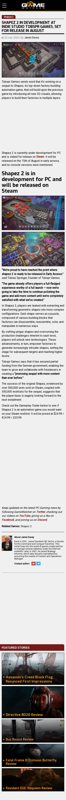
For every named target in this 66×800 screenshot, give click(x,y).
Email (34, 563)
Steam (40, 156)
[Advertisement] (33, 607)
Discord (42, 520)
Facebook (8, 520)
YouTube (24, 515)
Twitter (40, 512)
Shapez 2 (26, 526)
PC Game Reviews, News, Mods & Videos (33, 5)
